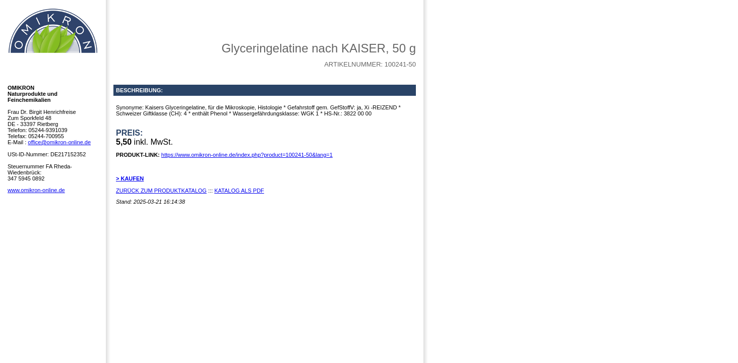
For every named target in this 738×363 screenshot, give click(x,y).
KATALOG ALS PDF (239, 191)
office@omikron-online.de (59, 142)
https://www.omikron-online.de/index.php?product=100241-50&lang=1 (247, 155)
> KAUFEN (130, 178)
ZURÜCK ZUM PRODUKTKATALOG (161, 191)
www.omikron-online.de (36, 190)
